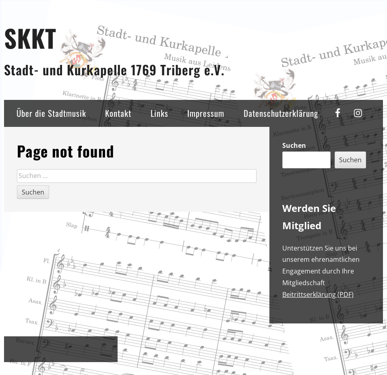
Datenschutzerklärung (281, 113)
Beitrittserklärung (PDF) (318, 294)
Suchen (294, 145)
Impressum (205, 113)
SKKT (30, 37)
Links (159, 113)
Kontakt (118, 113)
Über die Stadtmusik (51, 113)
